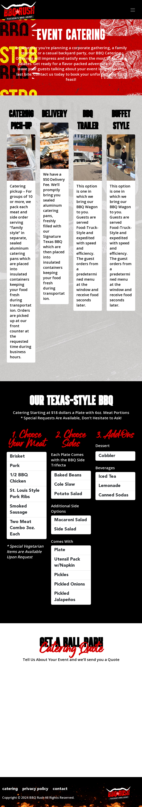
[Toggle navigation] (131, 9)
